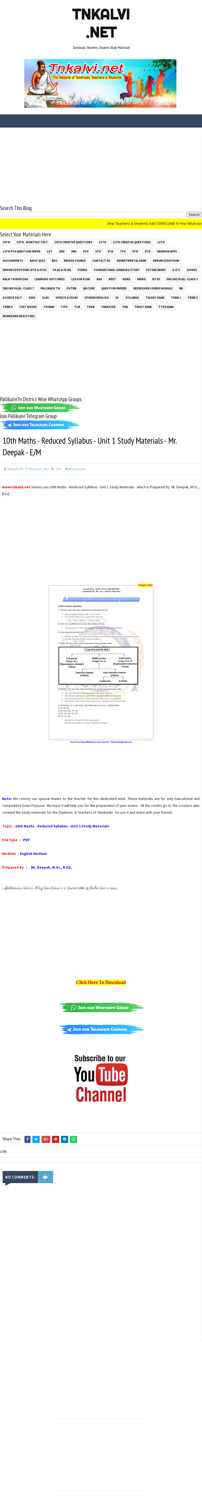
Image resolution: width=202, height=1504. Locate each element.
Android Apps (167, 251)
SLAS (45, 297)
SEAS (32, 297)
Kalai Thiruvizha (15, 279)
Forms (82, 270)
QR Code (89, 288)
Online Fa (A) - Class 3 (182, 279)
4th (86, 251)
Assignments (13, 261)
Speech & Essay (66, 297)
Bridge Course (75, 261)
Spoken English (96, 297)
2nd (61, 251)
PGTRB (71, 288)
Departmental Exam (131, 261)
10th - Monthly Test (32, 242)
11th (102, 242)
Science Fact (12, 297)
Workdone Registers (19, 316)
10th (6, 242)
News (126, 279)
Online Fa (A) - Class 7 (18, 288)
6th (110, 251)
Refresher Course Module (153, 288)
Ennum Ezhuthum (166, 261)
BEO (54, 261)
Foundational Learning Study (116, 270)
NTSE (156, 279)
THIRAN (48, 307)
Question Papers (114, 288)
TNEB (90, 307)
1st (49, 251)
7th (123, 251)
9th (147, 251)
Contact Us (101, 261)
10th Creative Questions (73, 242)
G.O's (176, 270)
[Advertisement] (101, 167)
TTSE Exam (166, 307)
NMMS (141, 279)
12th (161, 242)
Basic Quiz (37, 261)
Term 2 (193, 297)
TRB (125, 307)
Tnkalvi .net (101, 23)
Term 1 (176, 297)
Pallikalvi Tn (50, 288)
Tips (64, 307)
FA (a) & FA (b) (62, 270)
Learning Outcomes (49, 279)
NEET (112, 279)
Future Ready (156, 270)
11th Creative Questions (132, 242)
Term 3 (8, 307)
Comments (77, 469)
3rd (73, 251)
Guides (192, 270)
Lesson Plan (80, 279)
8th (135, 251)
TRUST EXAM (143, 307)
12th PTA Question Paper (21, 251)
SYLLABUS (132, 297)
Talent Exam (155, 297)
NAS (99, 279)
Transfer (108, 307)
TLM (77, 307)
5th (98, 251)
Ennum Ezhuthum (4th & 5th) (24, 270)
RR (181, 288)
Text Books (28, 307)
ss (117, 297)
